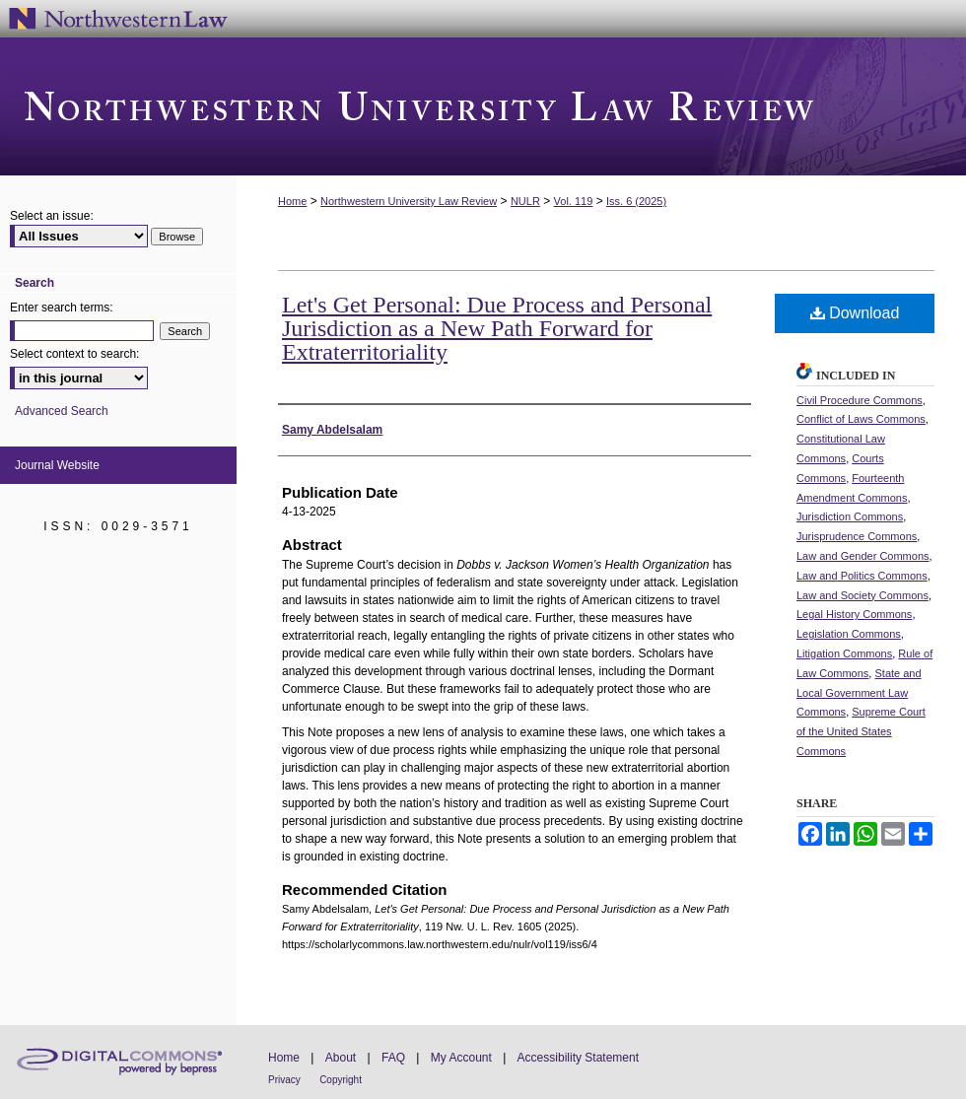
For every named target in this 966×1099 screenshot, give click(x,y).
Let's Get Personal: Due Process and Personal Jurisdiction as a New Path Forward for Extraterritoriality (497, 328)
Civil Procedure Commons (859, 400)
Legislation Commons (848, 634)
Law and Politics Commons (862, 576)
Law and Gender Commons (863, 556)
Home (292, 201)
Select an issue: (52, 216)
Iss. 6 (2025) (636, 201)
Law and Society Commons (862, 595)
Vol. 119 (573, 201)
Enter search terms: (61, 307)
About (340, 1058)
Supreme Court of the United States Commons (861, 731)
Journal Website (57, 465)
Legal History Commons (854, 614)
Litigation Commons (844, 653)
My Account (461, 1058)
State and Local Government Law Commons (859, 693)
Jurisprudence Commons (856, 536)
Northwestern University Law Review (483, 106)
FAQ (393, 1058)
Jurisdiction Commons (849, 516)
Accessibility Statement (578, 1058)
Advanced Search (61, 411)
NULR (525, 201)
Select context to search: (74, 354)
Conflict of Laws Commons (861, 419)
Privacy (284, 1079)
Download (855, 313)
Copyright (340, 1079)
